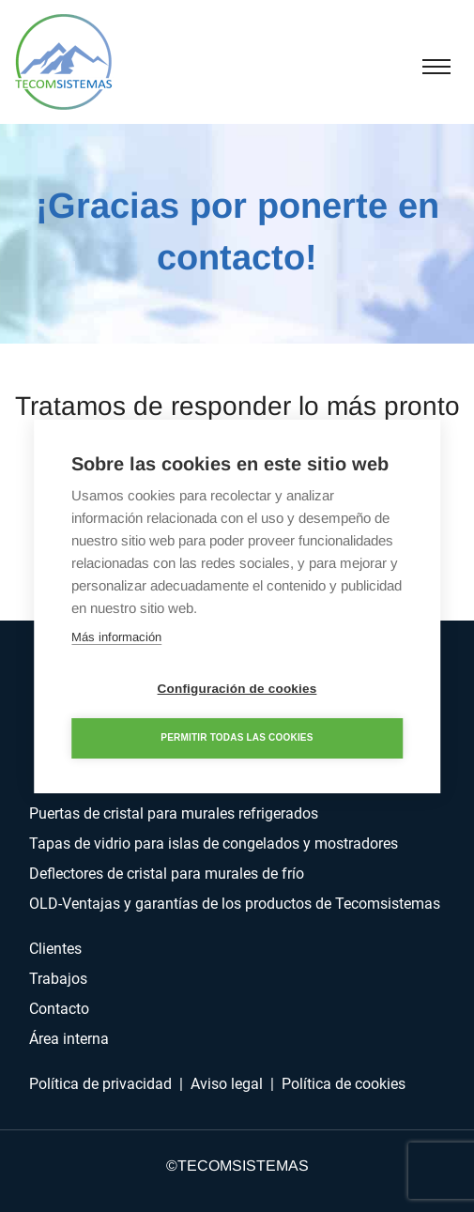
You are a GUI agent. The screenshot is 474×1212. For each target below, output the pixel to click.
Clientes (55, 949)
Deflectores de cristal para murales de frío (166, 873)
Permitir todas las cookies (237, 737)
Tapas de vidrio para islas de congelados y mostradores (213, 843)
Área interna (69, 1039)
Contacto (59, 1009)
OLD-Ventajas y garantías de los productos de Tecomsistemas (234, 904)
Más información (116, 637)
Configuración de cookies (237, 689)
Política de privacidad (100, 1084)
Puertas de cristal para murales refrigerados (173, 813)
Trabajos (58, 979)
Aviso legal (227, 1084)
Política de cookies (343, 1084)
